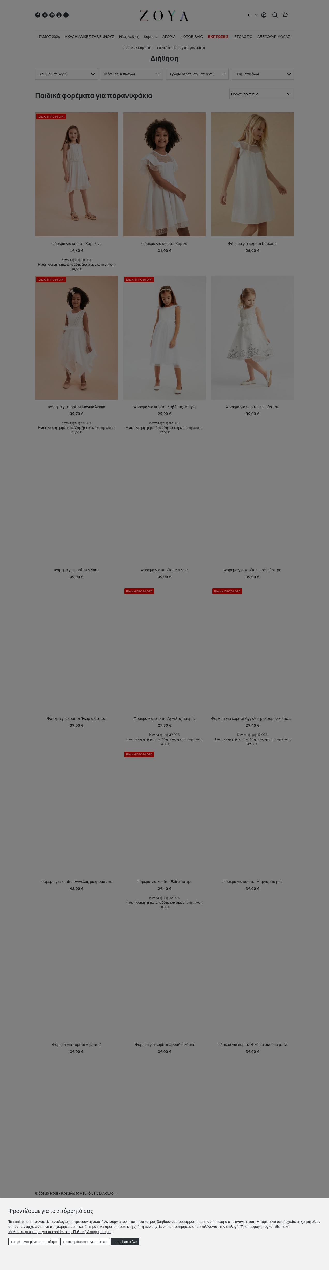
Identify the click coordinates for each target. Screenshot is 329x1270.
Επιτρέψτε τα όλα (125, 1242)
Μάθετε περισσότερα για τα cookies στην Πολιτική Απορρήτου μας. (60, 1231)
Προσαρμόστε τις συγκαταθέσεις (85, 1242)
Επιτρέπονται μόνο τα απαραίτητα (34, 1242)
